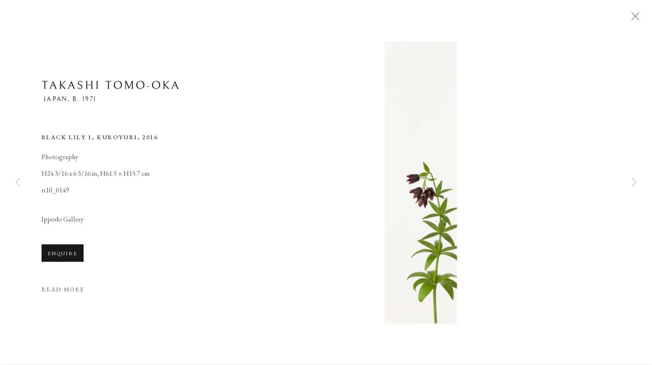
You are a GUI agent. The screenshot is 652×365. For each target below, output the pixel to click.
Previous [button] (18, 183)
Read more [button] (63, 290)
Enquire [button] (62, 254)
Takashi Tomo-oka (111, 87)
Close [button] (633, 18)
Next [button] (634, 183)
